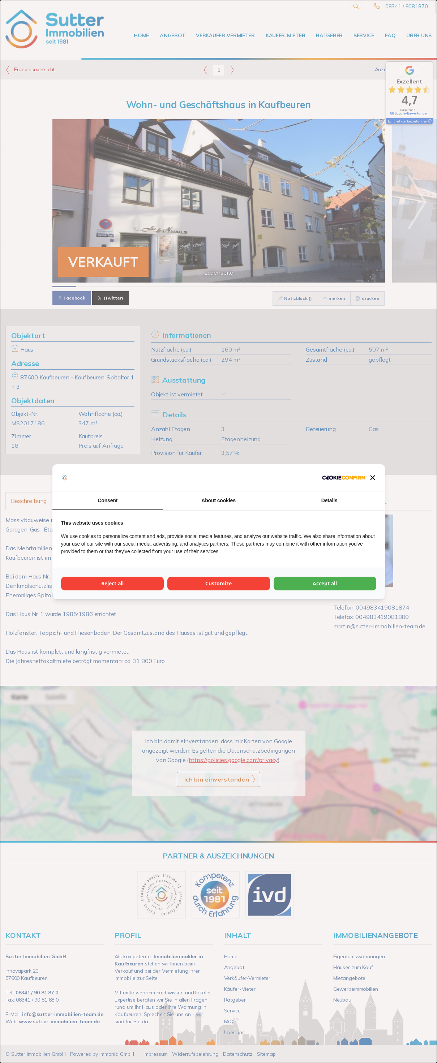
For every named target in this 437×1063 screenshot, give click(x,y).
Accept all (325, 583)
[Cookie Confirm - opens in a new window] (343, 477)
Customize (218, 583)
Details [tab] (329, 500)
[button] (372, 477)
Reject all (112, 583)
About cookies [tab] (218, 500)
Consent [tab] (107, 500)
